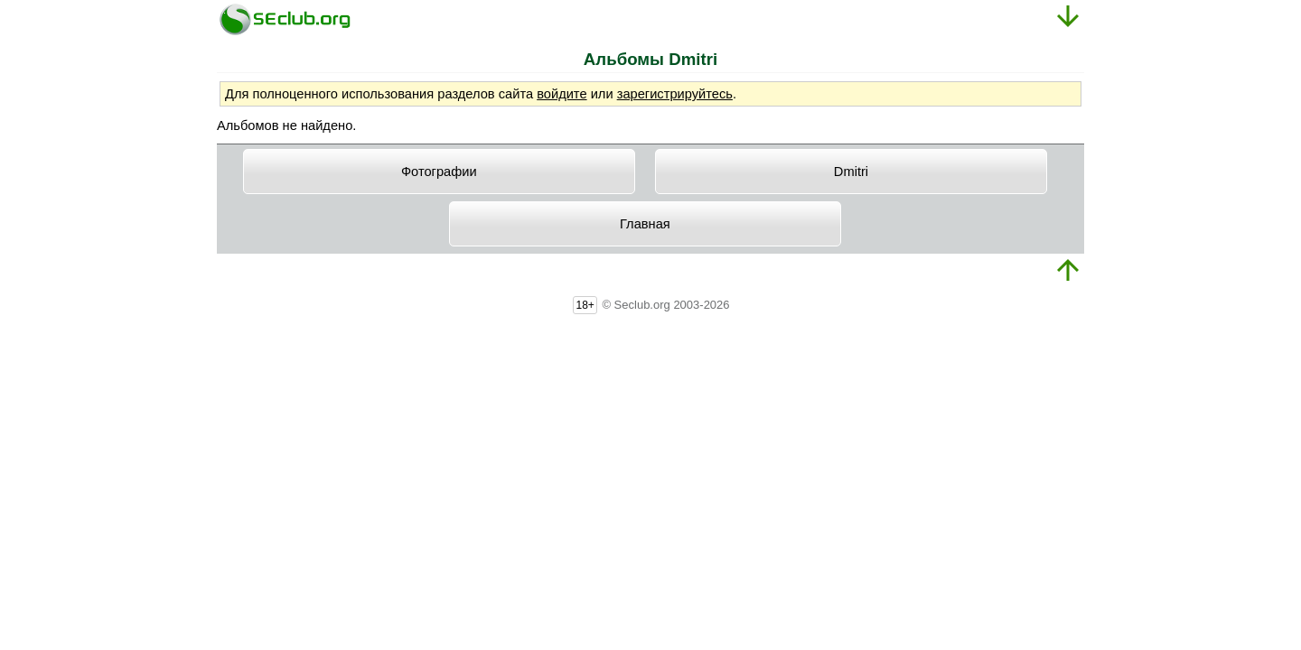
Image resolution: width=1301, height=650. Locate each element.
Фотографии (439, 171)
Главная (645, 224)
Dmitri (851, 171)
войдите (561, 94)
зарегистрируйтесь (675, 94)
